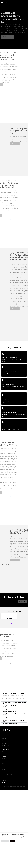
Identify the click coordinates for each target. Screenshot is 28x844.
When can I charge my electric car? (10, 711)
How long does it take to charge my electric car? (13, 709)
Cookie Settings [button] (5, 841)
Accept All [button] (12, 841)
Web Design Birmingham (19, 786)
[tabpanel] (14, 617)
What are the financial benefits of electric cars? (13, 693)
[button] (14, 693)
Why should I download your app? (10, 723)
